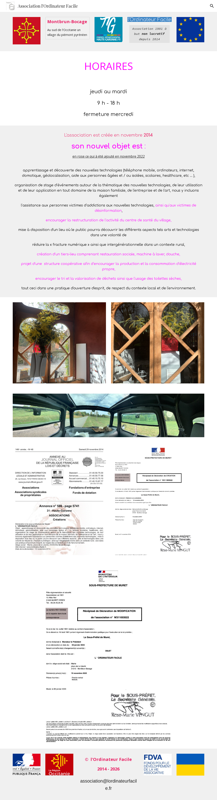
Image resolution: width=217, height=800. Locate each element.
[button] (212, 6)
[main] (149, 34)
